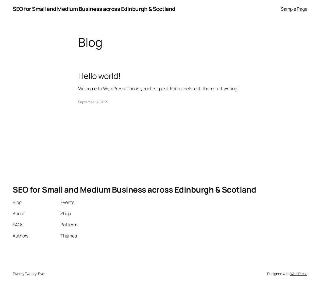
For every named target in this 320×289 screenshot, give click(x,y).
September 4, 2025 (93, 101)
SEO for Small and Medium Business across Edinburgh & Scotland (94, 9)
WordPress (298, 273)
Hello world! (99, 76)
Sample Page (294, 9)
